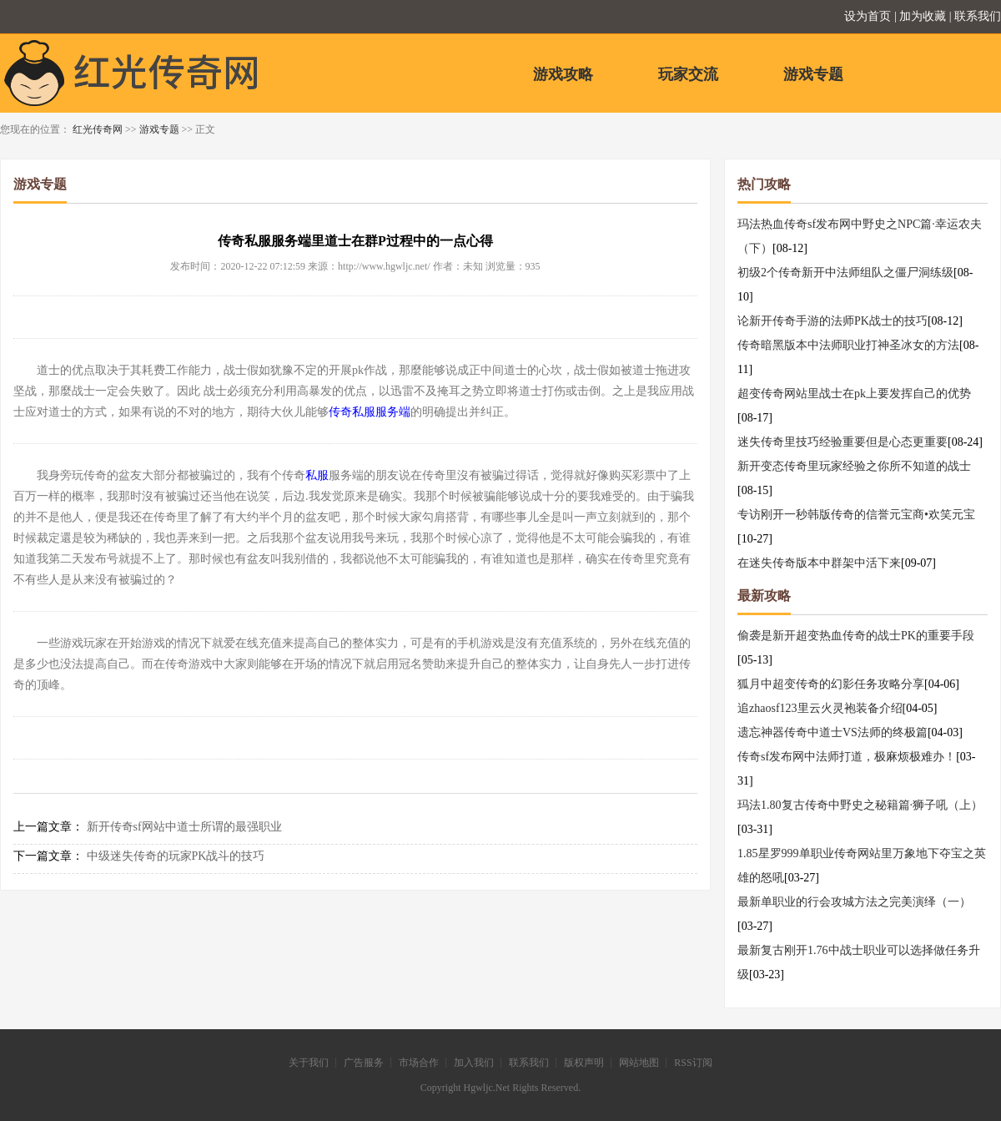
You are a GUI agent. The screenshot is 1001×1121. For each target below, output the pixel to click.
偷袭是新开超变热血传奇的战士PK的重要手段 (855, 635)
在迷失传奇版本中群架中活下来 (819, 563)
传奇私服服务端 (369, 412)
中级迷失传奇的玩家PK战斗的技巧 (176, 856)
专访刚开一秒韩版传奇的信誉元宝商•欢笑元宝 (856, 514)
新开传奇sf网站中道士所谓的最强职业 (184, 827)
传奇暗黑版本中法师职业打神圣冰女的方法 (848, 345)
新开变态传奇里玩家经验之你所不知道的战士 (854, 466)
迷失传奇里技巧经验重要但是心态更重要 (842, 442)
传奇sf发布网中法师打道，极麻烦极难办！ (846, 756)
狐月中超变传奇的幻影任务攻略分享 (830, 684)
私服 (317, 475)
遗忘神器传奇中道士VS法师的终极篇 (832, 732)
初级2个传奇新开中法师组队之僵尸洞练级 (845, 272)
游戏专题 (813, 74)
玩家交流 (688, 74)
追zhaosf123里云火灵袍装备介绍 (820, 708)
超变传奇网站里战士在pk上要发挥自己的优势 (854, 393)
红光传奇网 (98, 129)
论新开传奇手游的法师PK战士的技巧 (832, 321)
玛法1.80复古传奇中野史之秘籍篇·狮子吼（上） (860, 805)
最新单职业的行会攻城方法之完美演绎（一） (854, 902)
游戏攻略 (563, 74)
